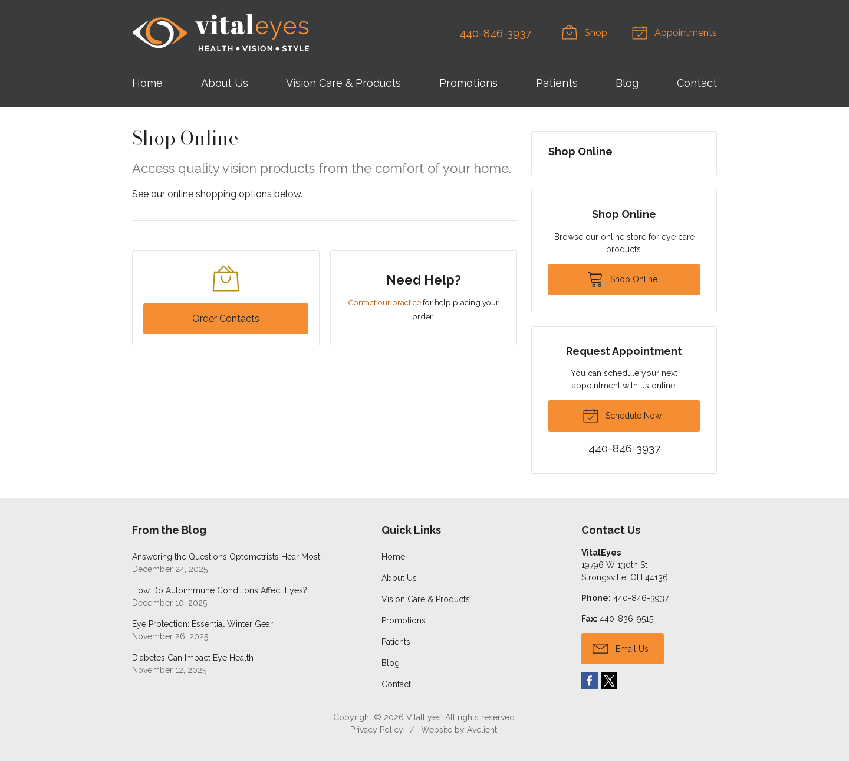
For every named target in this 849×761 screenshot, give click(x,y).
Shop (586, 32)
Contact (697, 83)
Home (147, 83)
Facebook (589, 680)
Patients (557, 83)
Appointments (676, 32)
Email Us (621, 647)
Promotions (468, 83)
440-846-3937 (495, 33)
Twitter (609, 680)
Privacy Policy (376, 729)
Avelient (482, 729)
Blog (627, 83)
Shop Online (580, 151)
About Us (224, 83)
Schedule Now (622, 415)
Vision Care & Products (343, 83)
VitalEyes (423, 717)
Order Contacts (225, 318)
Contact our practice (384, 302)
